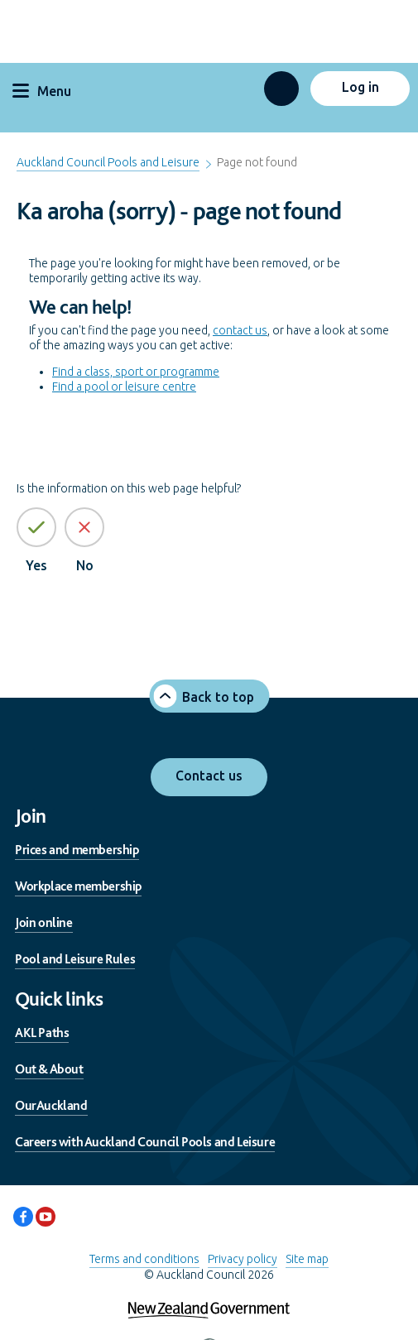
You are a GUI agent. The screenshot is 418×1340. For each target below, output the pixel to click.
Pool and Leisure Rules (75, 959)
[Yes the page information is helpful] (36, 527)
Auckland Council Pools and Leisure (108, 162)
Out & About (49, 1069)
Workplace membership (78, 886)
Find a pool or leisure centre (124, 386)
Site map (307, 1259)
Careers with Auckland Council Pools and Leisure (145, 1142)
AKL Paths (42, 1032)
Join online (44, 922)
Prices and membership (77, 849)
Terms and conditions (144, 1259)
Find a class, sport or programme (135, 371)
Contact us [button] (209, 775)
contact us (240, 330)
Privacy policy (242, 1259)
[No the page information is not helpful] (84, 527)
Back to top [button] (218, 696)
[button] (281, 88)
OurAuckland (51, 1105)
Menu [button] (41, 91)
